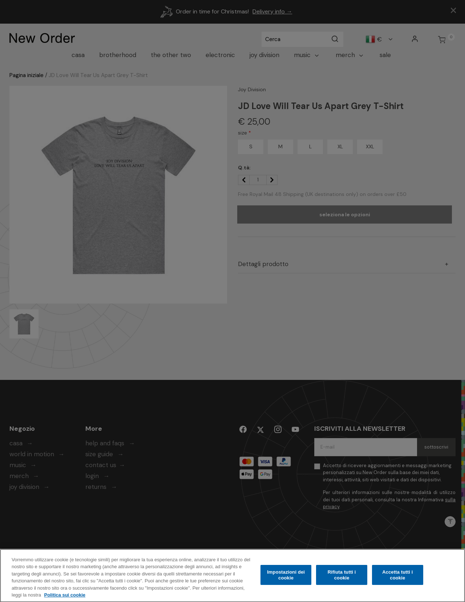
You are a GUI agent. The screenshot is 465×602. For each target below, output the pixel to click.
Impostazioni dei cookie (286, 579)
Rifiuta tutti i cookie (342, 579)
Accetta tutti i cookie (397, 579)
